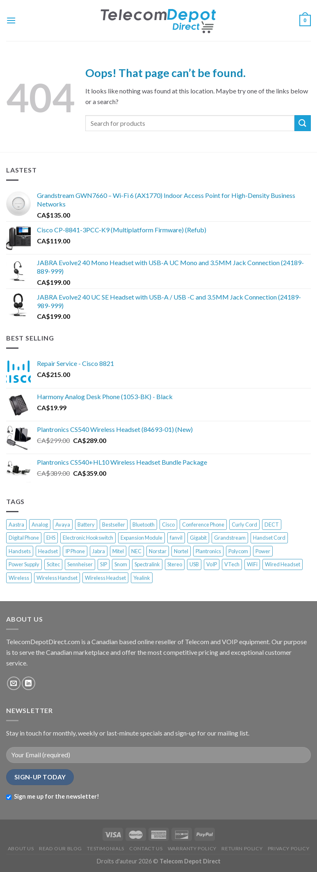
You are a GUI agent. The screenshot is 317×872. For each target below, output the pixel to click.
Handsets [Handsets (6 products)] (20, 551)
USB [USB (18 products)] (194, 564)
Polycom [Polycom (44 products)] (238, 551)
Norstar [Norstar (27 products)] (157, 551)
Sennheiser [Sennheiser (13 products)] (80, 564)
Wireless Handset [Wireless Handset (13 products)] (57, 578)
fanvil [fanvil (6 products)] (176, 537)
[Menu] (11, 20)
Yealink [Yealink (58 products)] (141, 578)
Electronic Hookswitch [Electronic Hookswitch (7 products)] (88, 537)
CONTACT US (145, 848)
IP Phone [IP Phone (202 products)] (75, 551)
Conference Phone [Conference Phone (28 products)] (203, 524)
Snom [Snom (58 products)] (120, 564)
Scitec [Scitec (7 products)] (53, 564)
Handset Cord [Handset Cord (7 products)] (269, 537)
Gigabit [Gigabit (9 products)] (198, 537)
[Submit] (302, 123)
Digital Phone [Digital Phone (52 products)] (24, 537)
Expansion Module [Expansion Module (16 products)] (141, 537)
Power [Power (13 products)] (262, 551)
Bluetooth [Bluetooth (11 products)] (143, 524)
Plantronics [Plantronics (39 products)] (208, 551)
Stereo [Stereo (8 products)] (174, 564)
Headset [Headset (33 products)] (48, 551)
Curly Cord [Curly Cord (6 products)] (244, 524)
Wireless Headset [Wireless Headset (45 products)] (105, 578)
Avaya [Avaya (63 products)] (62, 524)
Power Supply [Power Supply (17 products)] (24, 564)
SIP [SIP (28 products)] (103, 564)
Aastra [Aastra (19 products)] (16, 524)
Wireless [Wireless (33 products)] (19, 578)
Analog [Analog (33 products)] (40, 524)
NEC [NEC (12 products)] (136, 551)
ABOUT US (21, 848)
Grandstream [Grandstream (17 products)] (230, 537)
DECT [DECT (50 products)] (272, 524)
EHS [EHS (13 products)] (50, 537)
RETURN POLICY (241, 848)
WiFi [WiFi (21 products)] (252, 564)
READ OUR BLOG (60, 848)
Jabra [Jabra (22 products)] (98, 551)
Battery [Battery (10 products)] (86, 524)
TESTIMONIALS (105, 848)
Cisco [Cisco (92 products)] (168, 524)
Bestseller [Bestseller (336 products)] (113, 524)
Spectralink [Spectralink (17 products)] (147, 564)
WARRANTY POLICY (192, 848)
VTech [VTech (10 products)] (231, 564)
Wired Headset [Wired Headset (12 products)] (282, 564)
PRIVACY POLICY (289, 848)
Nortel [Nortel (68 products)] (181, 551)
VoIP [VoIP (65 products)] (211, 564)
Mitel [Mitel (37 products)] (118, 551)
